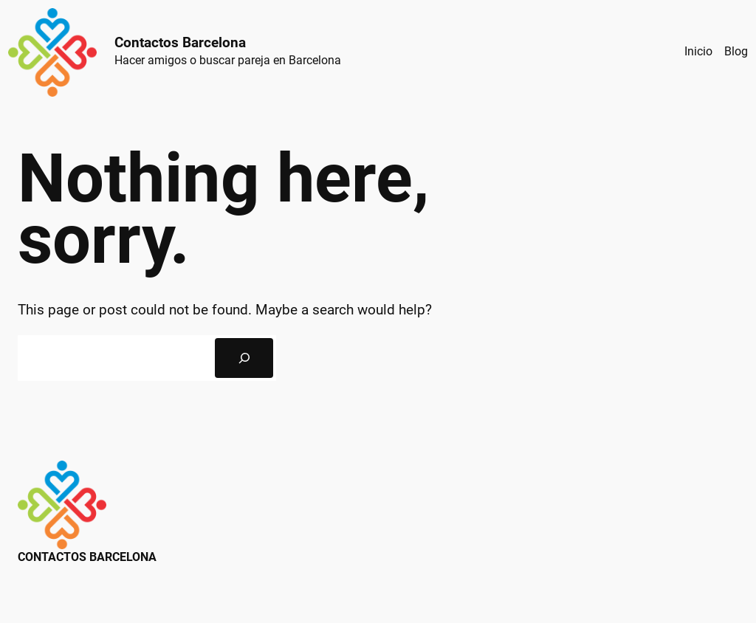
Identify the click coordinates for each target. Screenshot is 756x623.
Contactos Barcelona (180, 42)
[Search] (244, 358)
